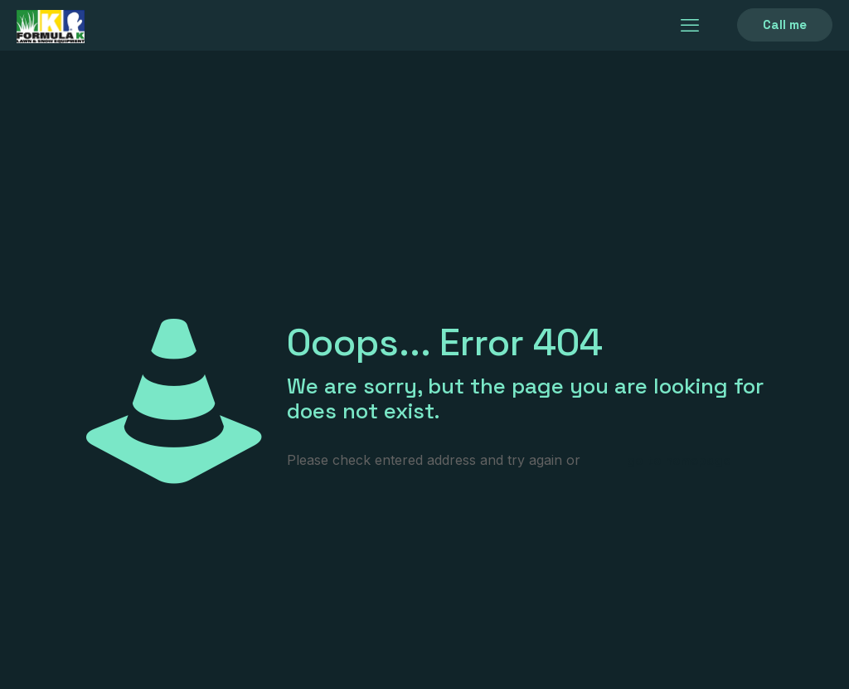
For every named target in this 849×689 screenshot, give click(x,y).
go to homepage (678, 460)
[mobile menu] (690, 25)
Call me (785, 24)
